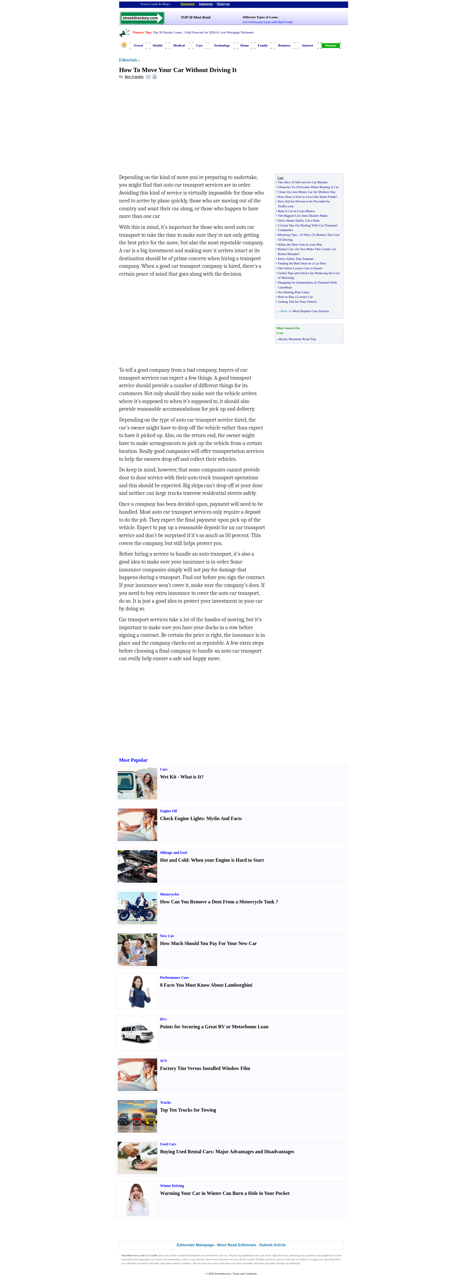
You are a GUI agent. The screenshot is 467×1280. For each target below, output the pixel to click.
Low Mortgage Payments (237, 32)
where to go (188, 1259)
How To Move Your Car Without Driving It (178, 70)
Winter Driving (172, 1186)
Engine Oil (168, 811)
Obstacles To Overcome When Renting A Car (308, 187)
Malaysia (223, 3)
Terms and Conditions (245, 1273)
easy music (213, 1263)
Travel (138, 45)
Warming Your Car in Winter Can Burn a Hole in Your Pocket (225, 1193)
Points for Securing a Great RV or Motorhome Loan (214, 1026)
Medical (179, 45)
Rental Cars (286, 249)
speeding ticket (332, 1259)
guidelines (248, 1255)
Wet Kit (168, 776)
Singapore (188, 3)
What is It (190, 776)
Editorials (128, 60)
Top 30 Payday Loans (167, 32)
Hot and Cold (174, 860)
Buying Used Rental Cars (186, 1151)
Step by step (235, 1255)
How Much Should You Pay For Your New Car (208, 943)
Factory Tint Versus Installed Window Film (205, 1068)
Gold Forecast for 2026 (200, 32)
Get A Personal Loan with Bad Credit (267, 22)
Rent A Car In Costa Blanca (296, 211)
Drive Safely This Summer (296, 258)
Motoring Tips (287, 234)
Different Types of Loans (260, 17)
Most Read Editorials (236, 1245)
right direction (280, 1255)
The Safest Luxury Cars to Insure (300, 268)
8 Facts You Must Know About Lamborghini (206, 985)
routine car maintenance (167, 1259)
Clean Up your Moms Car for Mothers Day (307, 192)
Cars (199, 45)
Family (263, 45)
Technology (222, 45)
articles (144, 1263)
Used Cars (168, 1144)
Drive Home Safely (291, 220)
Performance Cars (174, 977)
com (291, 206)
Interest (307, 45)
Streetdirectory (223, 1273)
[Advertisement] (169, 128)
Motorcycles (169, 894)
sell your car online (295, 1259)
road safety (127, 1259)
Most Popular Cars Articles (310, 311)
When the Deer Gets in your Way (300, 244)
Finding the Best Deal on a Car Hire (302, 263)
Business (284, 45)
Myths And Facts (224, 818)
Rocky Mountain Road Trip (297, 339)
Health (158, 45)
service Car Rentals (315, 182)
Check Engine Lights (182, 818)
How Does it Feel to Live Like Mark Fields (307, 196)
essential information (188, 1255)
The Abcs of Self (289, 182)
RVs (163, 1019)
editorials (295, 1263)
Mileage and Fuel (173, 852)
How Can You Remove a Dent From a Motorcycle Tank (217, 901)
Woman (330, 45)
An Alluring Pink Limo (293, 292)
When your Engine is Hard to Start (227, 860)
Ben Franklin (134, 76)
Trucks (165, 1102)
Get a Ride (312, 220)
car (225, 1255)
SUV (164, 1061)
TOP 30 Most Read (195, 17)
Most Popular (133, 760)
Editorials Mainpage (195, 1245)
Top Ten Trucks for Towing (188, 1110)
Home (244, 45)
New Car (167, 936)
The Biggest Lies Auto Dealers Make (302, 215)
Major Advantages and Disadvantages (255, 1151)
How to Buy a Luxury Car (295, 296)
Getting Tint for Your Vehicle (297, 301)
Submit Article (272, 1245)
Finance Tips (142, 32)
